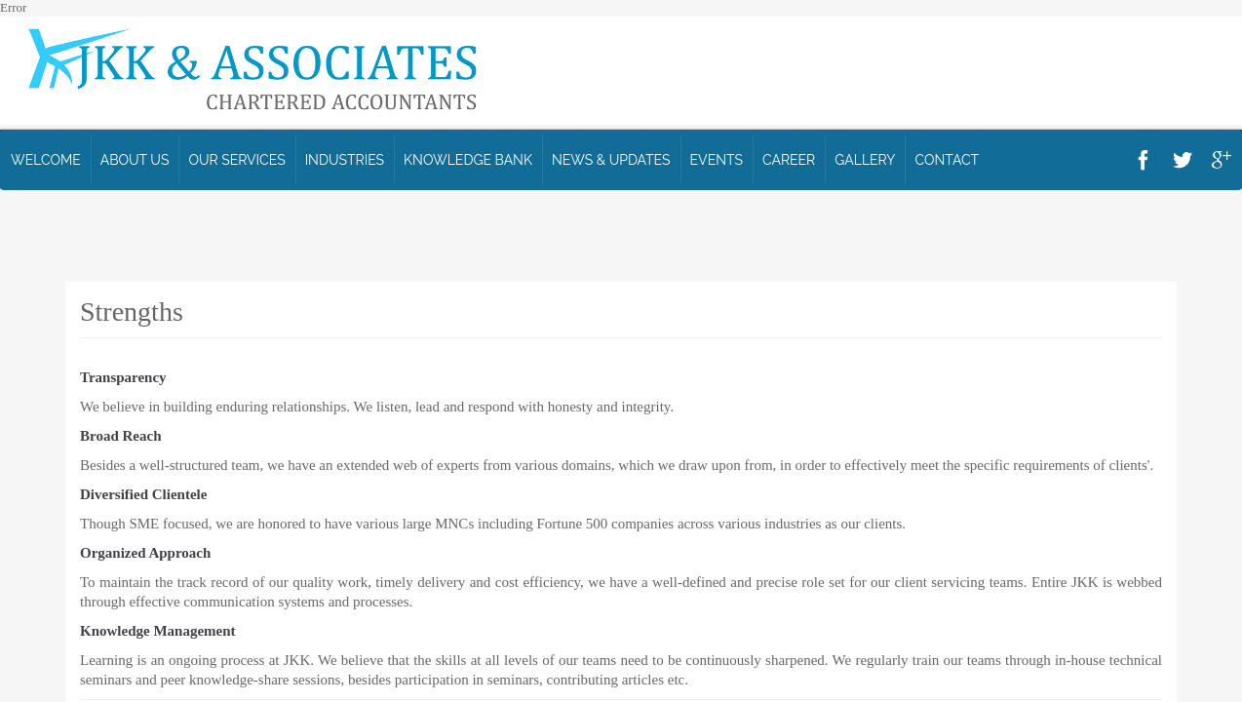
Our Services (236, 160)
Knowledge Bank (468, 160)
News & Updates (611, 160)
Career (788, 160)
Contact (946, 160)
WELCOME (46, 160)
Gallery (864, 160)
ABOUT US (135, 160)
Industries (344, 160)
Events (716, 160)
